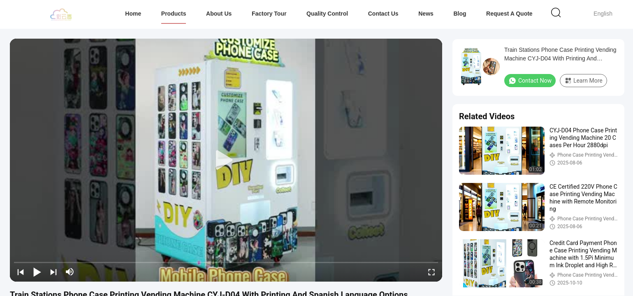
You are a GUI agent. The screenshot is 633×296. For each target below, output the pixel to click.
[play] (226, 160)
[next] (53, 272)
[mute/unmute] (70, 272)
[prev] (20, 272)
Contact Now (530, 80)
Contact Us (383, 13)
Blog (459, 13)
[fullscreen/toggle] (431, 272)
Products (173, 13)
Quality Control (327, 13)
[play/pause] (37, 272)
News (426, 13)
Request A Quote (509, 13)
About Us (219, 13)
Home (133, 13)
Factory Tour (269, 13)
